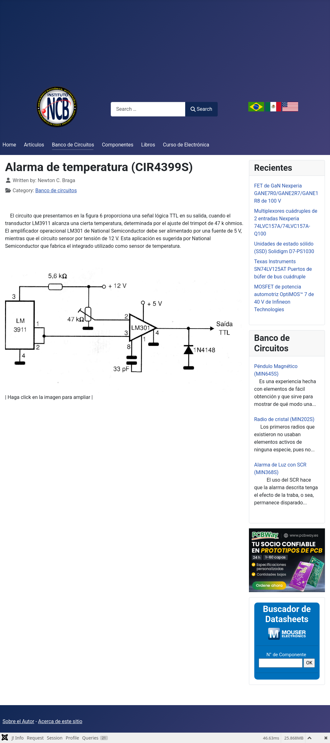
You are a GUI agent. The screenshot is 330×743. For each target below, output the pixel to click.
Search (201, 109)
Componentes (117, 145)
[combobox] (148, 109)
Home (9, 145)
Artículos (34, 145)
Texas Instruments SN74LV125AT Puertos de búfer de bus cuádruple (283, 269)
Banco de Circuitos (73, 145)
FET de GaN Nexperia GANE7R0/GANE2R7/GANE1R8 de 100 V (286, 193)
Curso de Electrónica (186, 145)
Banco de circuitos (56, 190)
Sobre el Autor (18, 721)
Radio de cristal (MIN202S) (284, 419)
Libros (148, 145)
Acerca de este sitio (60, 721)
